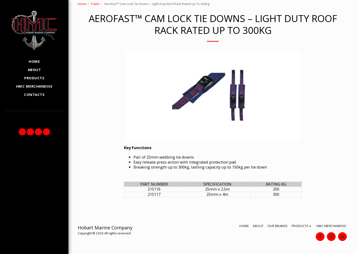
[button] (22, 131)
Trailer (95, 4)
